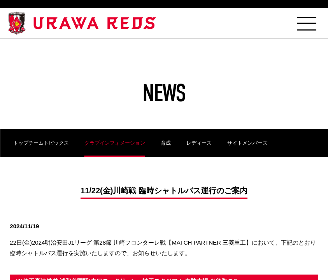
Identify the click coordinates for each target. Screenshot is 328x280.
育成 (166, 143)
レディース (199, 143)
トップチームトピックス (41, 143)
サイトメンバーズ (247, 143)
